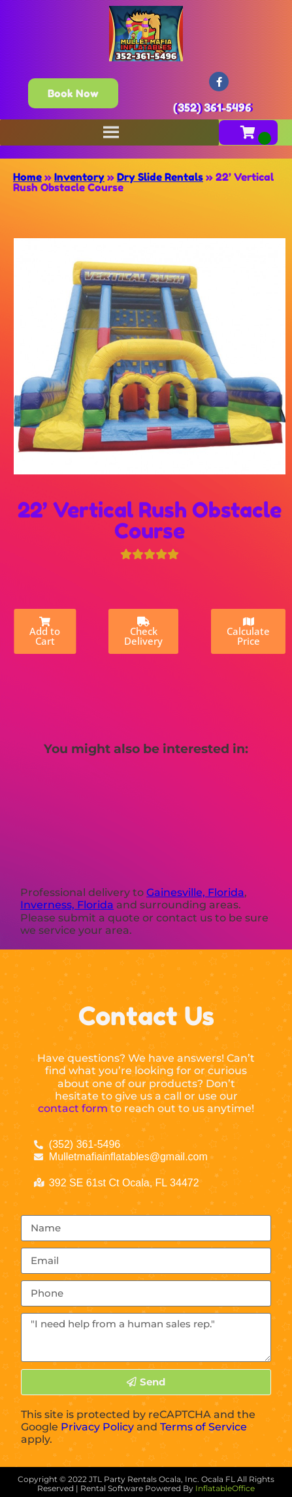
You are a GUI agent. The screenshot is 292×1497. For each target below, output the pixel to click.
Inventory (79, 176)
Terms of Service (203, 1427)
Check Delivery (143, 632)
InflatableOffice (225, 1488)
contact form (73, 1108)
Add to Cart (44, 632)
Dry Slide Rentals (160, 176)
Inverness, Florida (67, 905)
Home (27, 176)
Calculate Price (248, 632)
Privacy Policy (97, 1427)
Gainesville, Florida (195, 892)
